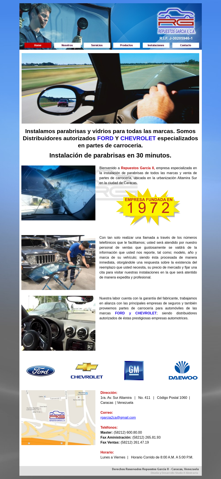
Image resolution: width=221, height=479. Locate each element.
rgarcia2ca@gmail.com (118, 417)
